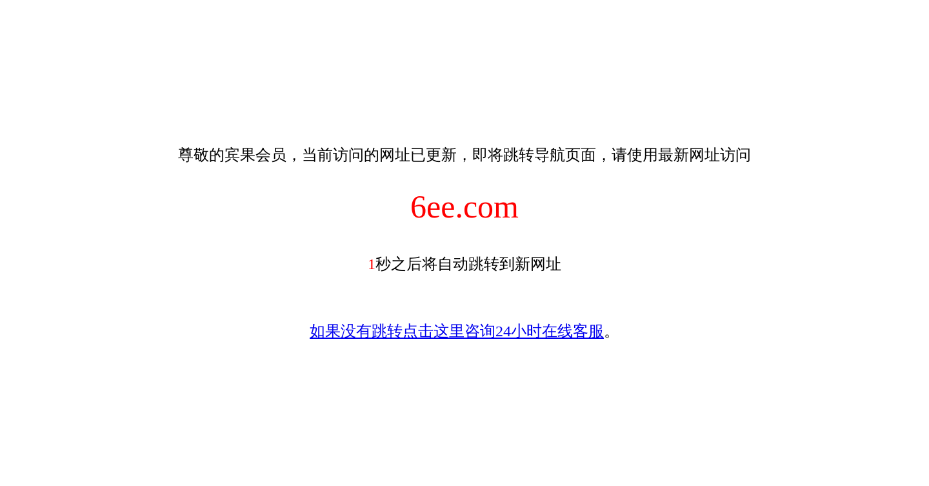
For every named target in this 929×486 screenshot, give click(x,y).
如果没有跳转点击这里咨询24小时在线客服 (457, 331)
